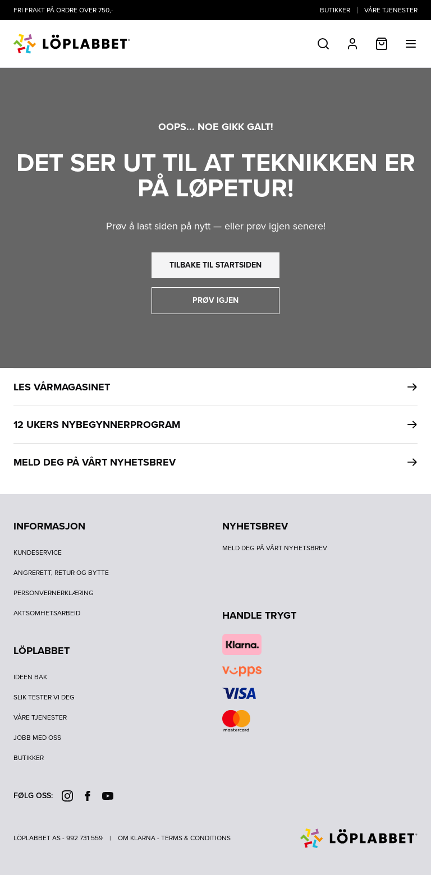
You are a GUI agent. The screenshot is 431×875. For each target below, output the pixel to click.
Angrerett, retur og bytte (61, 573)
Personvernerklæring (53, 593)
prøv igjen (215, 300)
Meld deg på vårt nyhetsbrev (274, 548)
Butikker (335, 10)
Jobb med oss (37, 738)
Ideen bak (30, 677)
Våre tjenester (391, 10)
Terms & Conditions (196, 838)
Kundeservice (37, 552)
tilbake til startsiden (215, 265)
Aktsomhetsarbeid (46, 613)
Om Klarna (136, 838)
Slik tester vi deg (44, 697)
